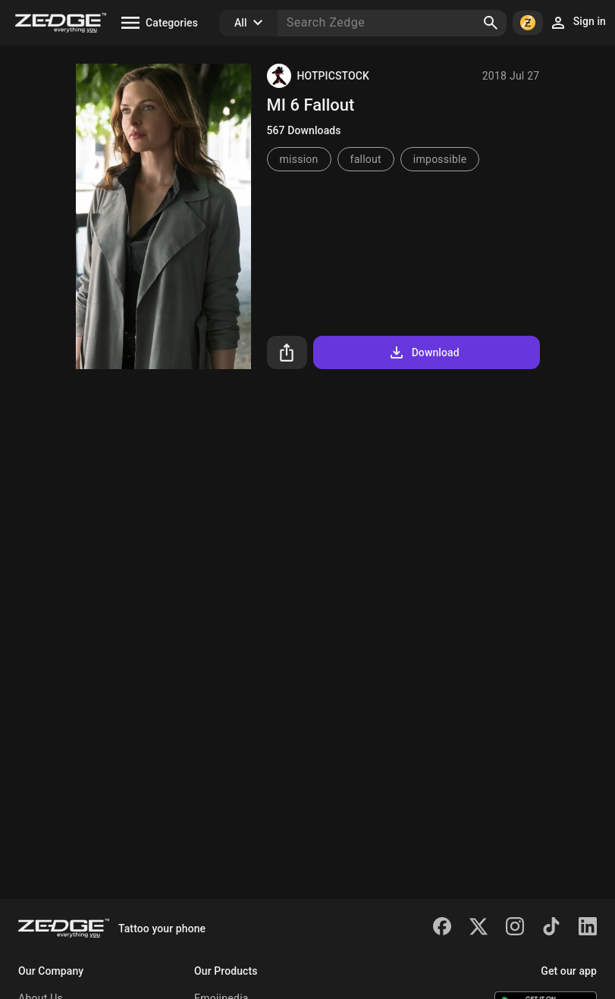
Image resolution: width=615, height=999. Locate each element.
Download (424, 352)
